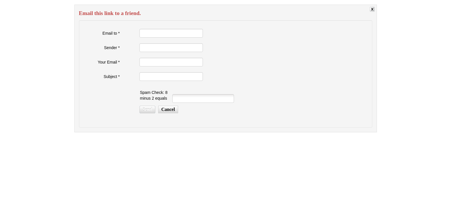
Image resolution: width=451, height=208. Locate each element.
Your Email (109, 62)
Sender (112, 47)
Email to (111, 33)
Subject (111, 76)
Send (147, 109)
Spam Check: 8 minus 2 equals (154, 95)
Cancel (168, 109)
